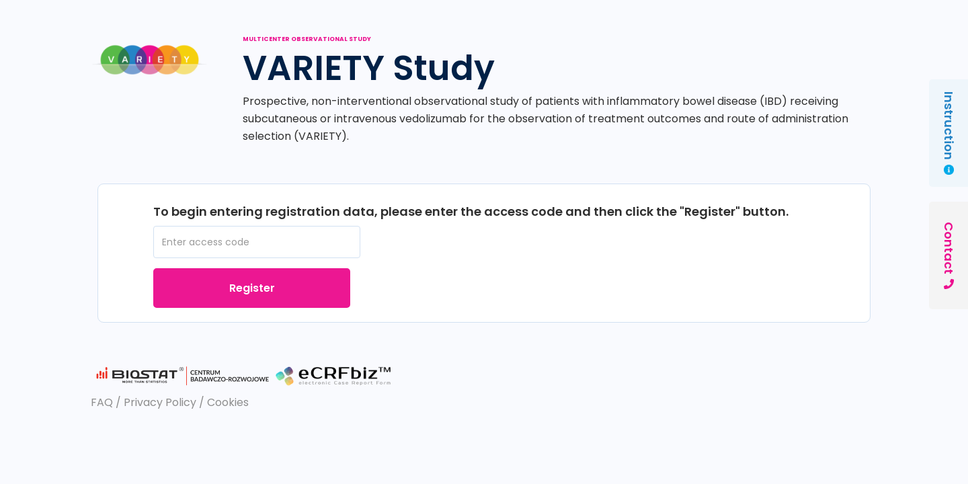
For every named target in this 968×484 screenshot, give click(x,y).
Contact (948, 255)
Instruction (948, 133)
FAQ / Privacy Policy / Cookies (170, 402)
